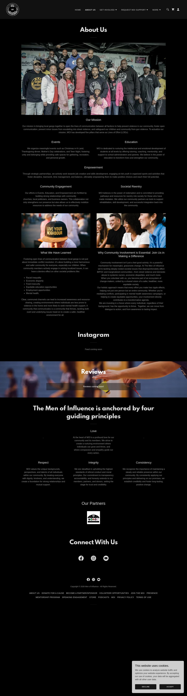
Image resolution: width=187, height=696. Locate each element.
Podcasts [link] (103, 597)
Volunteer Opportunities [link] (114, 593)
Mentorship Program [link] (48, 597)
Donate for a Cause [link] (53, 593)
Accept (170, 687)
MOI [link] (113, 597)
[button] (108, 9)
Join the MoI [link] (138, 593)
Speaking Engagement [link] (74, 597)
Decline (146, 687)
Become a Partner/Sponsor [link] (81, 593)
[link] (12, 9)
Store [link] (92, 597)
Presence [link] (152, 593)
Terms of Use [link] (143, 597)
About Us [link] (90, 10)
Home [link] (78, 10)
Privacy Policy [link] (125, 597)
